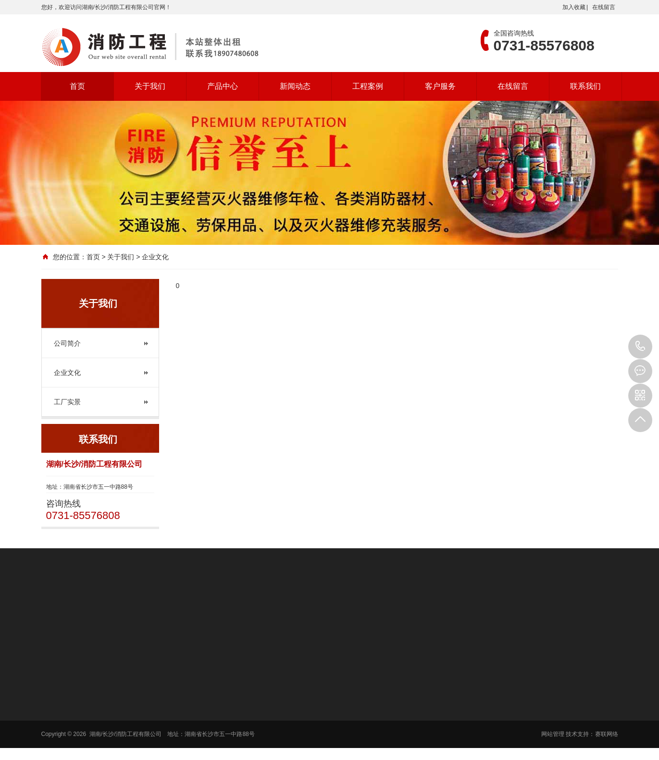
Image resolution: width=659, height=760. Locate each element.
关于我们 (150, 86)
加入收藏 (573, 7)
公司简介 (67, 343)
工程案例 (367, 86)
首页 (77, 86)
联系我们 (585, 86)
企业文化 (67, 372)
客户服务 (440, 86)
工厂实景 (67, 402)
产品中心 (222, 86)
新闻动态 (295, 86)
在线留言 (603, 7)
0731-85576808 (640, 347)
